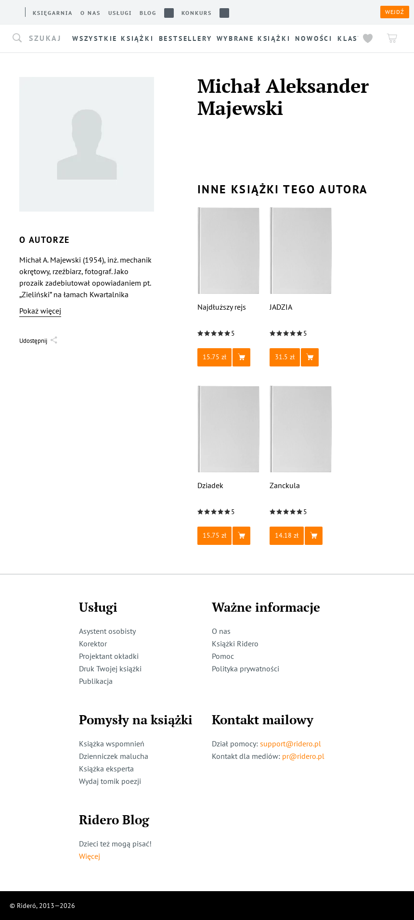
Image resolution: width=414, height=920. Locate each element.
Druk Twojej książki (110, 668)
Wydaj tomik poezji (110, 781)
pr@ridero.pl (303, 756)
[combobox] (41, 38)
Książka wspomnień (111, 743)
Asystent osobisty (107, 631)
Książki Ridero (235, 643)
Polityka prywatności (245, 668)
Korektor (93, 643)
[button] (41, 38)
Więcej (89, 856)
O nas (221, 631)
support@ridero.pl (290, 743)
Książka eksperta (106, 768)
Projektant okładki (109, 656)
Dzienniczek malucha (113, 756)
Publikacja (96, 681)
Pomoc (223, 656)
